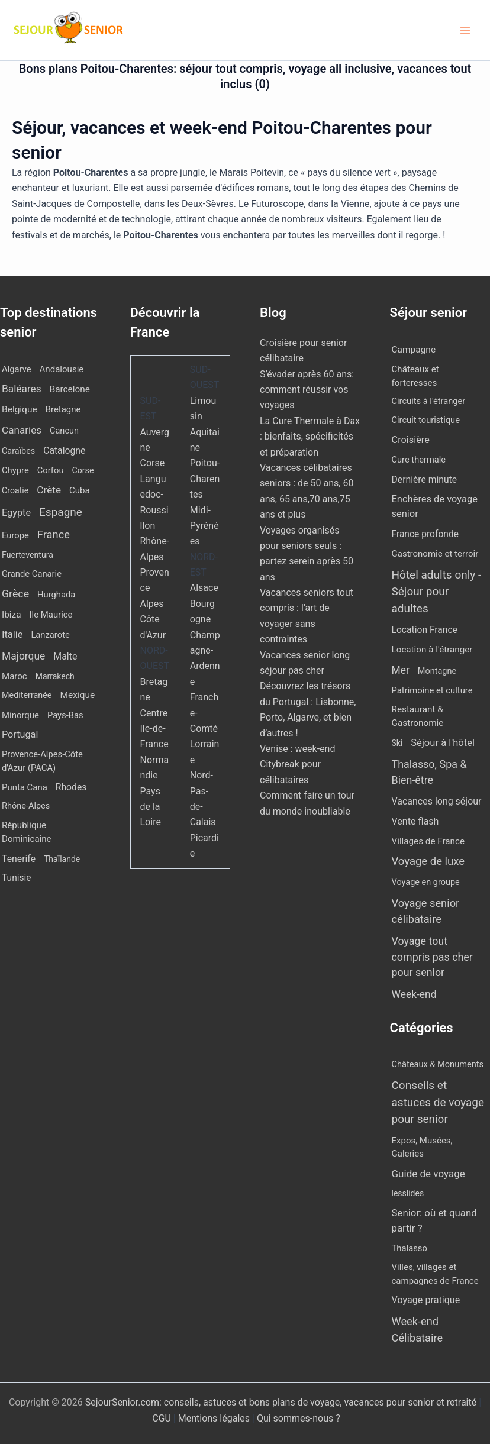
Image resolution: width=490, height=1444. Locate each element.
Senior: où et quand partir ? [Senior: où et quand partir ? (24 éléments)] (434, 1220)
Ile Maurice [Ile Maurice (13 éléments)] (50, 614)
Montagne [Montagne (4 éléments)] (437, 671)
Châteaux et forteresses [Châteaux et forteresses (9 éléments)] (415, 376)
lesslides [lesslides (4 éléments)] (408, 1193)
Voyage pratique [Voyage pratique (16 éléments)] (426, 1300)
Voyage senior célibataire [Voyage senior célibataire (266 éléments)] (426, 911)
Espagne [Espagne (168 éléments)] (60, 512)
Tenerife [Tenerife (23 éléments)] (19, 858)
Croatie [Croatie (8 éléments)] (15, 490)
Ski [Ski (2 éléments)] (397, 743)
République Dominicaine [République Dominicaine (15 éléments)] (26, 832)
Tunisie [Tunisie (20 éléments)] (16, 878)
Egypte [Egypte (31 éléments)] (16, 512)
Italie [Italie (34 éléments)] (12, 634)
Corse (152, 463)
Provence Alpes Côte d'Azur (154, 604)
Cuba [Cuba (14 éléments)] (79, 490)
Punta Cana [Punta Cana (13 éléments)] (24, 787)
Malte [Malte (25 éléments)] (65, 656)
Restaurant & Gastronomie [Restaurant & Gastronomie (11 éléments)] (418, 716)
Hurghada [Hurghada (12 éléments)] (56, 594)
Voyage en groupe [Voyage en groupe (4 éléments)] (426, 882)
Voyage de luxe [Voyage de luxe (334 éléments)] (428, 861)
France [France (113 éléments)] (53, 534)
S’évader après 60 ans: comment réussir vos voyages (307, 390)
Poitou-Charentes (205, 478)
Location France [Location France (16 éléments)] (424, 629)
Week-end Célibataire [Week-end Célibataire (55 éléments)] (417, 1329)
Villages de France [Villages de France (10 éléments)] (428, 841)
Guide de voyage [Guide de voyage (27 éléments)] (428, 1174)
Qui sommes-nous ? (298, 1418)
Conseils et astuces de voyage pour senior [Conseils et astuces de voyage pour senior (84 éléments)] (438, 1102)
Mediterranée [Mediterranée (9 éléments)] (26, 695)
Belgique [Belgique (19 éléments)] (19, 409)
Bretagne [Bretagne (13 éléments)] (63, 409)
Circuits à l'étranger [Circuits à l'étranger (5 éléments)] (429, 401)
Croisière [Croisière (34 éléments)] (411, 439)
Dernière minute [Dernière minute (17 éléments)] (424, 479)
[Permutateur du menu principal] (465, 30)
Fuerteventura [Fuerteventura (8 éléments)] (27, 555)
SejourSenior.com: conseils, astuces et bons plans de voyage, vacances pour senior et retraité (282, 1402)
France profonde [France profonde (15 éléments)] (425, 534)
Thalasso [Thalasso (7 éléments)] (409, 1248)
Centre (154, 713)
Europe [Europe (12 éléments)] (15, 535)
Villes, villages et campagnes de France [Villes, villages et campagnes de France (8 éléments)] (435, 1274)
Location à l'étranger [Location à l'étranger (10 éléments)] (432, 649)
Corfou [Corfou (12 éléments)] (50, 470)
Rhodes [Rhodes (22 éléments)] (71, 787)
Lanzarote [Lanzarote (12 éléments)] (50, 634)
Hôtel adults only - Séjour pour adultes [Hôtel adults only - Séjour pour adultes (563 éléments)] (437, 591)
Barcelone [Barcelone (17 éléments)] (70, 389)
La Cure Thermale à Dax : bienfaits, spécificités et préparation (310, 436)
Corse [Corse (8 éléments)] (83, 470)
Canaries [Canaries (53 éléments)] (21, 430)
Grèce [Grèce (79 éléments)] (15, 594)
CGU (162, 1418)
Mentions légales (214, 1418)
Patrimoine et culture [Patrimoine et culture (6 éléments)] (432, 690)
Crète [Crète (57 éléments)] (49, 490)
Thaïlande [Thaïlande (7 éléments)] (62, 859)
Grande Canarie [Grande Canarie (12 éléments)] (32, 573)
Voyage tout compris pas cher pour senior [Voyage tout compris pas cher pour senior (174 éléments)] (432, 957)
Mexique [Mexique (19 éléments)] (77, 695)
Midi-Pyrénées (204, 526)
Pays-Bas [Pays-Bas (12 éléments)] (65, 715)
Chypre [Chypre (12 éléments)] (15, 470)
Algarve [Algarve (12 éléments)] (16, 369)
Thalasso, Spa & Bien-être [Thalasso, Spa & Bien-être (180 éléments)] (429, 772)
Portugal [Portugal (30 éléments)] (20, 734)
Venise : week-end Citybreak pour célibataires (297, 764)
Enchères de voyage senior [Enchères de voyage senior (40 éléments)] (435, 506)
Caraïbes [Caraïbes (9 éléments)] (18, 451)
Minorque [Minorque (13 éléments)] (20, 715)
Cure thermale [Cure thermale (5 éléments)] (419, 459)
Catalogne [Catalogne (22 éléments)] (64, 450)
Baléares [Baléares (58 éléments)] (21, 389)
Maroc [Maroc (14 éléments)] (14, 676)
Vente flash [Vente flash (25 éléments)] (415, 821)
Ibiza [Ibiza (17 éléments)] (11, 614)
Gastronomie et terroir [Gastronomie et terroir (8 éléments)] (435, 553)
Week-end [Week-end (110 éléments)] (414, 994)
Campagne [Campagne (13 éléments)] (414, 349)
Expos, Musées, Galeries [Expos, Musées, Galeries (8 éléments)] (422, 1147)
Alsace (204, 587)
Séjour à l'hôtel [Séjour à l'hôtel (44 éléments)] (443, 742)
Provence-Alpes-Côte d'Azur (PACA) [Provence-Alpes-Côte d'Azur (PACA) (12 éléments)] (42, 761)
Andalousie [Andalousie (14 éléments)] (62, 369)
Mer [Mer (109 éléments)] (401, 670)
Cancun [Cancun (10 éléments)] (64, 431)
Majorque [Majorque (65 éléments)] (23, 656)
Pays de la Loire (150, 807)
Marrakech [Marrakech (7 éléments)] (55, 676)
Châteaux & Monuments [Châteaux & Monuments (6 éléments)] (438, 1064)
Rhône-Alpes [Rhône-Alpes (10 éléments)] (26, 806)
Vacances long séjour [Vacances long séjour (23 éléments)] (437, 801)
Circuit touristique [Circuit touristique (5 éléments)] (426, 420)
